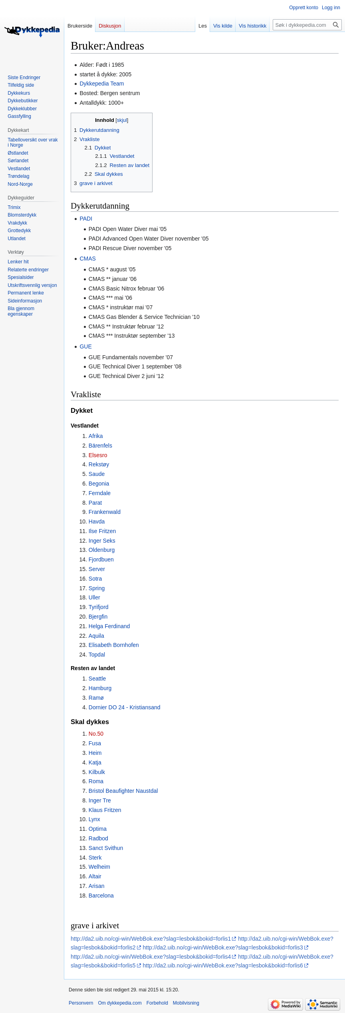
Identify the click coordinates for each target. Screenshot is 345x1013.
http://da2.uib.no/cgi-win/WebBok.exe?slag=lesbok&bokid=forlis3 (223, 947)
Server (97, 569)
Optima (98, 829)
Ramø (96, 698)
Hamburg (100, 688)
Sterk (95, 857)
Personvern (81, 1003)
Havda (97, 521)
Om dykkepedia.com (119, 1003)
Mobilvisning (186, 1003)
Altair (95, 876)
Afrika (96, 436)
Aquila (96, 636)
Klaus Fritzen (105, 810)
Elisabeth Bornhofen (114, 645)
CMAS (87, 258)
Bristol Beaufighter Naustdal (123, 791)
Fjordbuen (101, 559)
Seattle (97, 678)
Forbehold (157, 1003)
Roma (96, 781)
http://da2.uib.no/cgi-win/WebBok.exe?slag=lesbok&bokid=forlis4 (151, 956)
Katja (95, 762)
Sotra (95, 578)
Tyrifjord (99, 607)
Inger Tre (100, 800)
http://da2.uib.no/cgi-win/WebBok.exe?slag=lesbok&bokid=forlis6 (223, 965)
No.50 (96, 733)
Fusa (95, 743)
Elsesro (98, 455)
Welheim (99, 867)
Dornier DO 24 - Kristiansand (125, 707)
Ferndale (100, 493)
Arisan (97, 886)
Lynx (94, 819)
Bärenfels (100, 445)
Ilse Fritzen (102, 531)
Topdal (97, 654)
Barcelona (101, 895)
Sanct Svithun (106, 848)
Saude (97, 474)
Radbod (98, 838)
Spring (97, 588)
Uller (94, 597)
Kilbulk (97, 772)
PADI (85, 218)
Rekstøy (99, 464)
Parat (95, 503)
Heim (95, 753)
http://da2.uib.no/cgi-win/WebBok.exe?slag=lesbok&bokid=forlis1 (151, 938)
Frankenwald (105, 512)
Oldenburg (102, 550)
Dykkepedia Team (101, 83)
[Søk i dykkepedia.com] (307, 24)
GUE (85, 346)
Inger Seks (102, 540)
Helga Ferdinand (109, 626)
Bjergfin (98, 616)
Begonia (99, 483)
